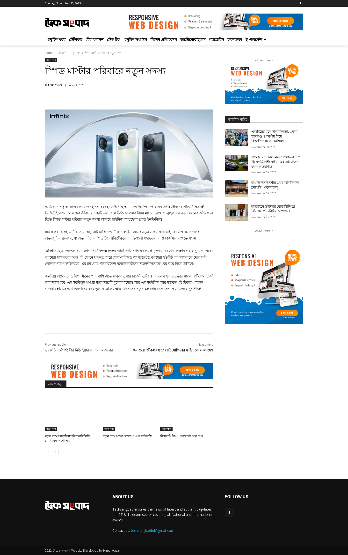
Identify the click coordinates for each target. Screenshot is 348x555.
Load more (264, 230)
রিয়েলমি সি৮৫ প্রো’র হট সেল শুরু (181, 436)
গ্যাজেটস (62, 53)
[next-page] (56, 452)
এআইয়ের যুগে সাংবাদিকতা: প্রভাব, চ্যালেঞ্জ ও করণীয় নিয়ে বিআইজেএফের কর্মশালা (274, 136)
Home (49, 53)
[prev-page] (48, 452)
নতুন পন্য (76, 53)
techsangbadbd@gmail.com (152, 530)
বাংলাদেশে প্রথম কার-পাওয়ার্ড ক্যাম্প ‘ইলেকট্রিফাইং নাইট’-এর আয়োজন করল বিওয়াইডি (275, 161)
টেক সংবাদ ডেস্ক (53, 85)
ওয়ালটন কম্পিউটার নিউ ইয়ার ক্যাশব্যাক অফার (79, 350)
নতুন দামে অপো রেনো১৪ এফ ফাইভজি (127, 436)
